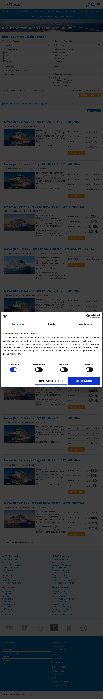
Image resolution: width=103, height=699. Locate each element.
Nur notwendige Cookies (51, 381)
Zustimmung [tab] (18, 324)
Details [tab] (51, 324)
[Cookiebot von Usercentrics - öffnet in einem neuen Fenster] (88, 316)
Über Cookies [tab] (85, 324)
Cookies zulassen (84, 381)
